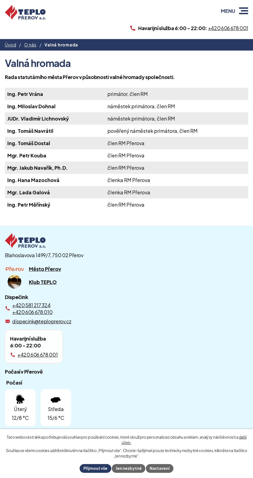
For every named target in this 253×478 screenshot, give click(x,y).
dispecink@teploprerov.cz (41, 321)
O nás (30, 44)
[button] (243, 10)
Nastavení (160, 468)
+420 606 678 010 (32, 312)
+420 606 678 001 (37, 354)
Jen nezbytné (129, 468)
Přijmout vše (95, 468)
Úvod (10, 44)
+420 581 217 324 (31, 305)
